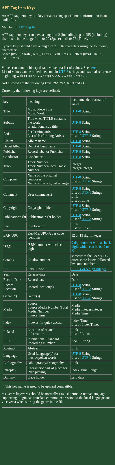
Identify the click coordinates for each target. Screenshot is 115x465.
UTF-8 (64, 72)
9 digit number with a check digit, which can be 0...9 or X (91, 246)
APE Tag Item (28, 27)
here (93, 68)
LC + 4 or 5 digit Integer (88, 269)
